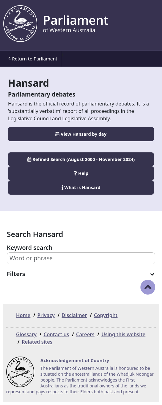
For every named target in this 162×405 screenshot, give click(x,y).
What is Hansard (81, 187)
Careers (85, 334)
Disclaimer (74, 315)
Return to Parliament (32, 59)
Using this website (123, 334)
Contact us (56, 334)
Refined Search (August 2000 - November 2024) (81, 159)
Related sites (37, 341)
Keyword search (29, 247)
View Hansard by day (80, 134)
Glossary (26, 334)
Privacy (46, 315)
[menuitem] (32, 59)
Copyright (106, 315)
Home (23, 315)
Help (81, 173)
